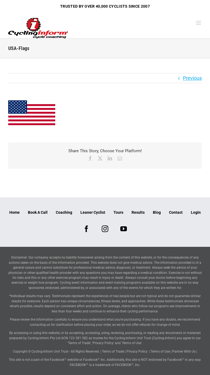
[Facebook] (86, 228)
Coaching (64, 212)
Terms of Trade (113, 351)
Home (14, 212)
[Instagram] (105, 228)
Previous (192, 78)
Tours (118, 212)
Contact (176, 212)
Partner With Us (184, 351)
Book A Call (38, 212)
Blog (157, 212)
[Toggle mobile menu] (199, 23)
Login (196, 212)
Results (138, 212)
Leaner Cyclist (92, 212)
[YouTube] (123, 228)
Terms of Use (160, 351)
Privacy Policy (137, 351)
